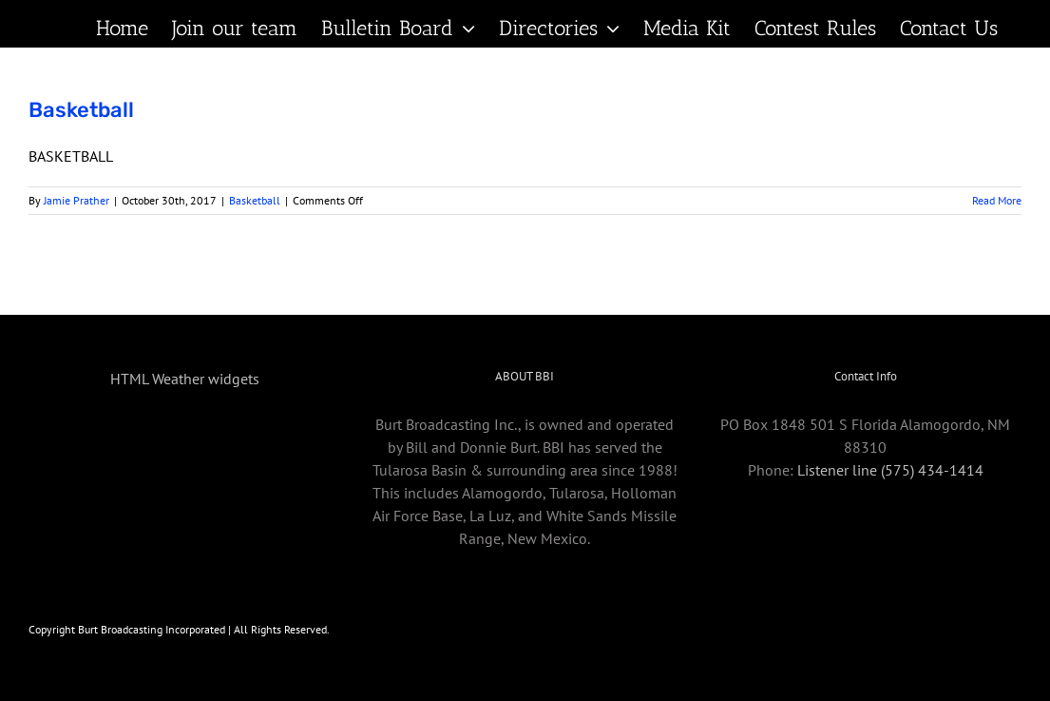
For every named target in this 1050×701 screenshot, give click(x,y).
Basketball (81, 110)
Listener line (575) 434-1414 (890, 469)
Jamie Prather (76, 200)
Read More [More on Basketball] (996, 200)
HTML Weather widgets (184, 378)
